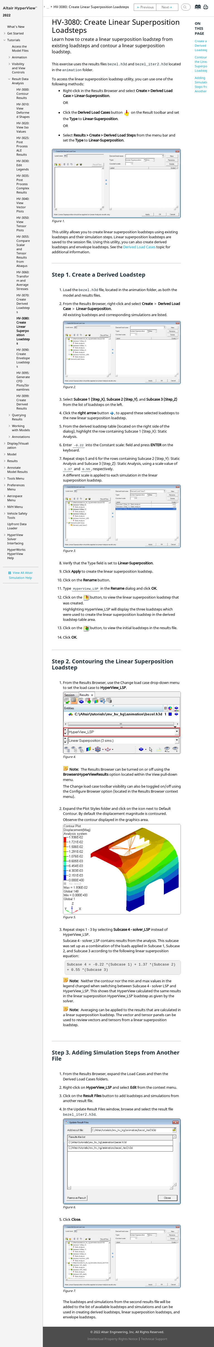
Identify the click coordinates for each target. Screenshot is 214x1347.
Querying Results (19, 417)
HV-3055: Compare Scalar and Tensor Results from (23, 251)
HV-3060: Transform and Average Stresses (22, 280)
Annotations (21, 437)
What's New (16, 26)
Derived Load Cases (139, 246)
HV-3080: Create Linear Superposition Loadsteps (23, 330)
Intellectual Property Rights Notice (112, 1339)
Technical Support (154, 1339)
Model (11, 454)
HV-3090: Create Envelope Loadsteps (23, 358)
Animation (19, 57)
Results (12, 461)
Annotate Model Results (17, 469)
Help (16, 553)
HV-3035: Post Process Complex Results (22, 183)
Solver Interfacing (15, 539)
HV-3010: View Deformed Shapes (23, 110)
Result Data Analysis (20, 81)
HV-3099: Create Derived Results (22, 402)
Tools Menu (15, 478)
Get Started (15, 33)
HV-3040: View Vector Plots (22, 205)
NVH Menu (15, 507)
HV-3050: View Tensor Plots (22, 223)
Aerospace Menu (14, 498)
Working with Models (21, 428)
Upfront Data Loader (16, 526)
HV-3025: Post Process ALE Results (22, 146)
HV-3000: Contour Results (22, 93)
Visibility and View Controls (18, 68)
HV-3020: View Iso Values (22, 127)
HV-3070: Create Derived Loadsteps (23, 303)
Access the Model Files (20, 48)
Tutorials (13, 40)
